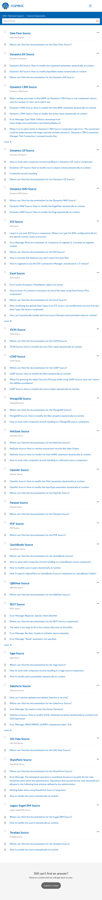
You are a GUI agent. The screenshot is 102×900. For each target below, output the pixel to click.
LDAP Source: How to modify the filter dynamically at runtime (40, 373)
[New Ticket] (51, 885)
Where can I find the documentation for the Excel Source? (38, 299)
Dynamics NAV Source (23, 189)
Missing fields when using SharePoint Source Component (38, 790)
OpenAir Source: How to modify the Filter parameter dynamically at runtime (47, 481)
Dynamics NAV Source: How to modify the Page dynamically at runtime (45, 212)
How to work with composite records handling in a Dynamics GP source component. (51, 161)
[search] (51, 21)
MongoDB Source (20, 398)
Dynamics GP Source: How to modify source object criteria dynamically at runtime (50, 167)
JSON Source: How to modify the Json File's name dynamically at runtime (46, 346)
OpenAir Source (19, 470)
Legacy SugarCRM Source (25, 805)
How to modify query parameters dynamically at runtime (37, 676)
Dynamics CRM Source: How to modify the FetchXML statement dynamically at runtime (53, 107)
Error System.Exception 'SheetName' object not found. (36, 284)
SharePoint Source (20, 760)
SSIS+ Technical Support (13, 15)
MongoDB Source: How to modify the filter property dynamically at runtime (47, 415)
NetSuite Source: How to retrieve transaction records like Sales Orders (44, 448)
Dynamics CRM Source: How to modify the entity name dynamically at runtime (48, 113)
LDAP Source (17, 356)
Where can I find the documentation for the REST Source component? (44, 621)
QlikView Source (19, 583)
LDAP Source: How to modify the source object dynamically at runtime (44, 389)
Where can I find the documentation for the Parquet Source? (39, 514)
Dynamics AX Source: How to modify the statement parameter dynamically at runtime (52, 65)
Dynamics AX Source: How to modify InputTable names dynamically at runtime (48, 71)
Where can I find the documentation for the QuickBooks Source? (41, 555)
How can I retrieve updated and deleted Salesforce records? (39, 697)
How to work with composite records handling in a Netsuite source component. (49, 460)
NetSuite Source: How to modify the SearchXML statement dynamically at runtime (50, 454)
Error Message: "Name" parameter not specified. (33, 638)
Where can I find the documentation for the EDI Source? (37, 251)
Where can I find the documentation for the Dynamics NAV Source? (43, 200)
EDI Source (16, 222)
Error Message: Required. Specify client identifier (33, 615)
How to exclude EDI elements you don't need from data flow (39, 257)
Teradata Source (19, 832)
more (8, 141)
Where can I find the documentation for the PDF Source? (38, 535)
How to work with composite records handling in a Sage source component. (47, 670)
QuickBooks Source (21, 545)
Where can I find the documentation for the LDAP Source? (38, 367)
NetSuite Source (19, 431)
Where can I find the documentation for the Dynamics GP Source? (42, 179)
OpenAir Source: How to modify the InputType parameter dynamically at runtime (49, 487)
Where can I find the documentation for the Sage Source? (38, 664)
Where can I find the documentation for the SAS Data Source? (40, 750)
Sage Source (17, 653)
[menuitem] (90, 6)
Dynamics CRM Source (23, 87)
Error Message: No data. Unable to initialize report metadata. (39, 633)
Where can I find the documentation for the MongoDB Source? (40, 409)
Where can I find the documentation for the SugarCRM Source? (41, 816)
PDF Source (17, 524)
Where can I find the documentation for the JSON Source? (38, 341)
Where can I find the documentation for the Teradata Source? (40, 843)
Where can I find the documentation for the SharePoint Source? (41, 771)
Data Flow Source (20, 33)
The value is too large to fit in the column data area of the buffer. (41, 627)
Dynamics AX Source (22, 54)
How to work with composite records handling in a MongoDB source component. (50, 421)
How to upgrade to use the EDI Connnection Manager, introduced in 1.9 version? (49, 263)
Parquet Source (19, 503)
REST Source (17, 604)
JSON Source (17, 330)
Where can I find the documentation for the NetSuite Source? (40, 442)
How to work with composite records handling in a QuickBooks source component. (50, 561)
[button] (90, 6)
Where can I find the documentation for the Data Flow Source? (41, 44)
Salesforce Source (20, 686)
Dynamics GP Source (22, 150)
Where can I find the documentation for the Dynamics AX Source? (42, 77)
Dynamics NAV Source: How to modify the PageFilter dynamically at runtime (47, 206)
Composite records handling (23, 173)
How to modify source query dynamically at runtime (35, 567)
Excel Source (17, 273)
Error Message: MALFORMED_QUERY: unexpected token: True (41, 724)
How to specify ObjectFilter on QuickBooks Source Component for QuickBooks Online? (53, 573)
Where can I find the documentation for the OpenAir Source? (40, 492)
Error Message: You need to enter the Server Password (36, 709)
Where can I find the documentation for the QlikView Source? (40, 594)
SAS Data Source (19, 739)
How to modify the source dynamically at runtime (34, 795)
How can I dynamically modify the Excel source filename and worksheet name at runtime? (53, 315)
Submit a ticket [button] (51, 885)
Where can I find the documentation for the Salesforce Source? (41, 703)
